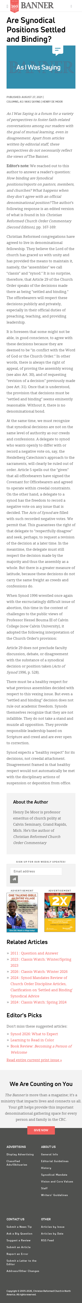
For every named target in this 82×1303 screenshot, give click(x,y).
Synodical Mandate (54, 1175)
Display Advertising (20, 1154)
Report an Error (17, 1254)
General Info (49, 1154)
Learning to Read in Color (32, 1040)
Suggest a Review (19, 1240)
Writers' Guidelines (54, 1195)
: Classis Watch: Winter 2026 (39, 972)
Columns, (13, 102)
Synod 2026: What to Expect (34, 1034)
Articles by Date (52, 1234)
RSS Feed (47, 1240)
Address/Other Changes (23, 1271)
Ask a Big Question (20, 1234)
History (46, 1168)
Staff (44, 1188)
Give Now (41, 1130)
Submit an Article (19, 1247)
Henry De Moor (52, 102)
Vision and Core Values (57, 1181)
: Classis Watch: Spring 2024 (38, 1002)
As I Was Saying (30, 102)
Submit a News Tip (19, 1227)
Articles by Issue (53, 1227)
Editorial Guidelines (55, 1161)
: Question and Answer (34, 953)
